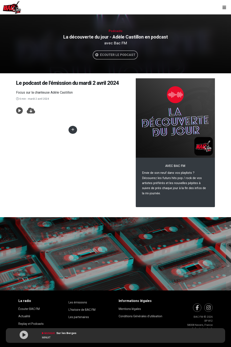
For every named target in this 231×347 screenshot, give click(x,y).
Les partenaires (79, 317)
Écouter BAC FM (29, 309)
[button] (19, 111)
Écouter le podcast (115, 55)
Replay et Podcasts (31, 323)
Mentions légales (130, 309)
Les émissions (78, 302)
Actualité (24, 316)
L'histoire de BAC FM (82, 309)
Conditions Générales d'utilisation (140, 316)
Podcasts (115, 31)
